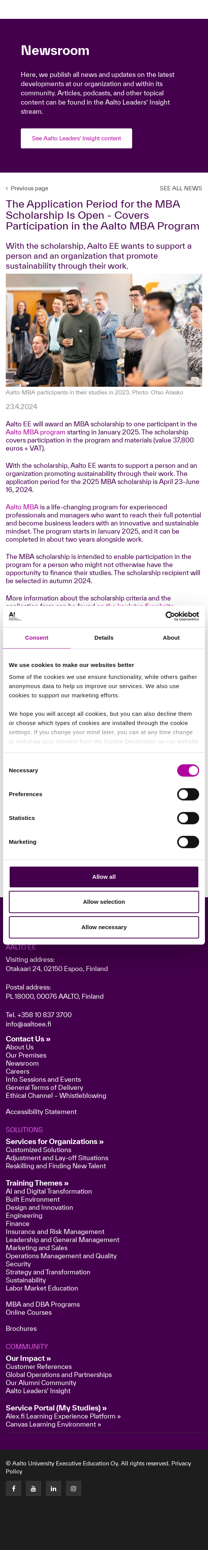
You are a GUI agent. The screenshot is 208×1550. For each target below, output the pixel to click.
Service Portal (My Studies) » (56, 1408)
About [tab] (171, 637)
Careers (17, 1071)
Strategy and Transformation (48, 1272)
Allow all (104, 876)
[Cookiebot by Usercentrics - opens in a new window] (165, 616)
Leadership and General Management (62, 1239)
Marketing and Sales (36, 1247)
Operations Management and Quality (61, 1255)
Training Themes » (37, 1183)
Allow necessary (104, 927)
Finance (18, 1223)
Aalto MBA (22, 507)
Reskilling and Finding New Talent (56, 1165)
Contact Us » (28, 1038)
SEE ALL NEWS (181, 188)
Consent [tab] (37, 637)
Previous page (27, 188)
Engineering (24, 1215)
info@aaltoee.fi (28, 1024)
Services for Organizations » (55, 1141)
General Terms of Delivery (44, 1087)
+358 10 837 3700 (44, 1014)
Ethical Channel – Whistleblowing (56, 1095)
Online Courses (29, 1312)
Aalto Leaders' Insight (38, 1390)
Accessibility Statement (41, 1111)
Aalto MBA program (35, 432)
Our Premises (26, 1055)
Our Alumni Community (41, 1382)
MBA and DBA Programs (43, 1304)
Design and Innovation (39, 1207)
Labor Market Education (43, 1288)
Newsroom (22, 1063)
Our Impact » (28, 1358)
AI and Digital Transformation (49, 1191)
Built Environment (33, 1199)
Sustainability (26, 1280)
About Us (20, 1047)
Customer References (39, 1366)
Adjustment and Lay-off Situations (57, 1157)
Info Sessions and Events (43, 1079)
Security (18, 1263)
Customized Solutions (38, 1149)
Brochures (21, 1328)
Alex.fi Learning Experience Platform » (63, 1416)
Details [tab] (104, 637)
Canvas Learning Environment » (53, 1424)
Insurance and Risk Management (55, 1231)
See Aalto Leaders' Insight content (76, 138)
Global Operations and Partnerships (59, 1374)
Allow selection (104, 901)
